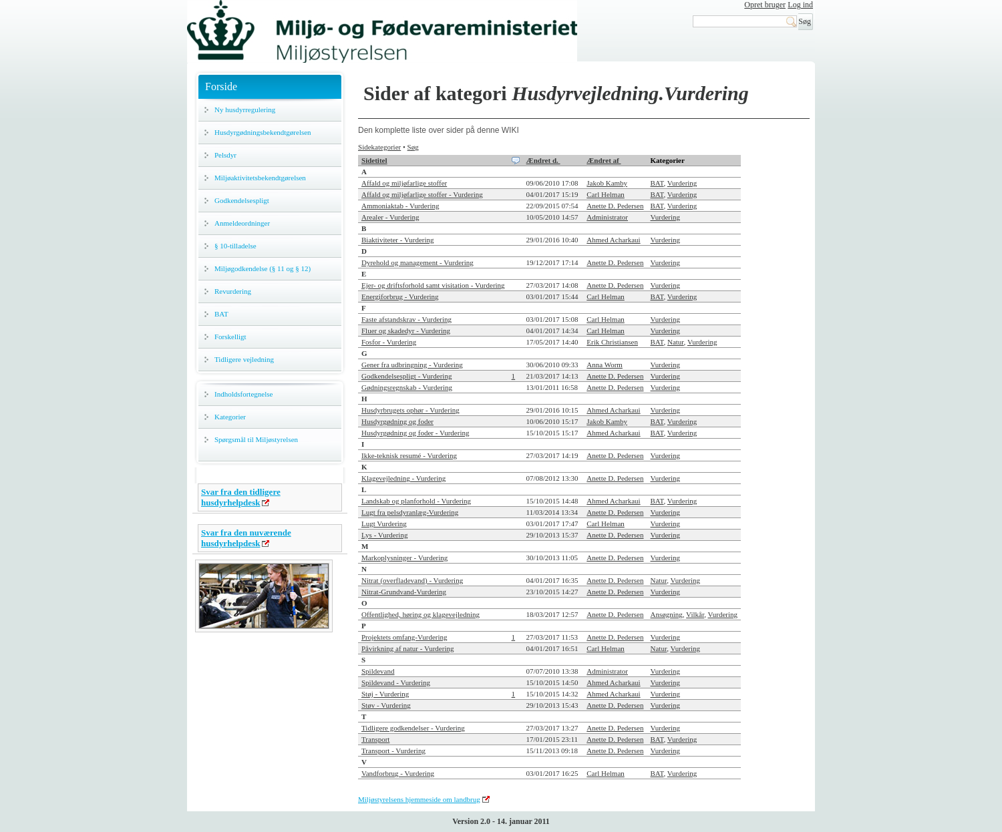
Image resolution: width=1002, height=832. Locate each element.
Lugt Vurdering (384, 523)
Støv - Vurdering (386, 705)
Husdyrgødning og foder (397, 421)
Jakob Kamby (607, 183)
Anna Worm (605, 365)
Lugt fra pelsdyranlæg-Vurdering (409, 512)
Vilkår (695, 614)
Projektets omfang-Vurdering (404, 637)
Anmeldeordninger (242, 223)
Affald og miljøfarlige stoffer (404, 183)
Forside (221, 86)
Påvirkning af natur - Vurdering (407, 648)
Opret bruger (765, 4)
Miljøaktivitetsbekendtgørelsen (260, 178)
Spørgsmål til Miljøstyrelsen (256, 439)
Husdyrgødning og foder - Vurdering (415, 433)
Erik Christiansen (612, 342)
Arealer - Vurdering (390, 217)
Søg (413, 147)
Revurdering (232, 291)
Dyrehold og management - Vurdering (417, 262)
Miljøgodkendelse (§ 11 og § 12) (262, 268)
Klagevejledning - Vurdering (403, 478)
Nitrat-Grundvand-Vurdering (403, 592)
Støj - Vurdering (385, 694)
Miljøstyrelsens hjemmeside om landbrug (419, 799)
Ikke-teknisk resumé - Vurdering (409, 455)
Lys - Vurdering (384, 535)
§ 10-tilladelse (235, 246)
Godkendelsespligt (241, 200)
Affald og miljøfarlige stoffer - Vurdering (422, 194)
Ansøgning (667, 614)
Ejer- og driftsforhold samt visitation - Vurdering (433, 285)
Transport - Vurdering (393, 751)
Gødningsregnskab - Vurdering (406, 387)
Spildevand (378, 671)
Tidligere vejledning (244, 359)
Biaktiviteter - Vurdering (397, 240)
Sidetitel (374, 160)
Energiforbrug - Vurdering (400, 296)
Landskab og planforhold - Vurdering (416, 501)
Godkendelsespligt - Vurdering (406, 376)
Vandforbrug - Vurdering (397, 773)
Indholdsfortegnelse (243, 394)
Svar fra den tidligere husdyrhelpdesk (241, 497)
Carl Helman (606, 194)
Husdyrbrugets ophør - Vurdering (410, 410)
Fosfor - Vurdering (388, 342)
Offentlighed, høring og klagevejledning (420, 614)
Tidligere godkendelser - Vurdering (413, 728)
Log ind (800, 4)
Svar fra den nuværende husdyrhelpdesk (246, 538)
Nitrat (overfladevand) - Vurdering (412, 580)
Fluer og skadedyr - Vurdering (405, 331)
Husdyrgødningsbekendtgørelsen (262, 132)
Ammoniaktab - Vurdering (400, 206)
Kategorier (230, 417)
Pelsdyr (225, 155)
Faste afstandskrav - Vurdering (406, 319)
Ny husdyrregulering (244, 110)
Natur (675, 342)
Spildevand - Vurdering (395, 682)
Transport (375, 739)
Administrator (607, 217)
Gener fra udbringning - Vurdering (412, 365)
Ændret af (604, 160)
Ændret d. (543, 160)
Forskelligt (230, 337)
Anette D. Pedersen (615, 206)
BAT (221, 314)
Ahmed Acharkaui (613, 240)
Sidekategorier (379, 147)
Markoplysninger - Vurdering (404, 558)
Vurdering (682, 183)
